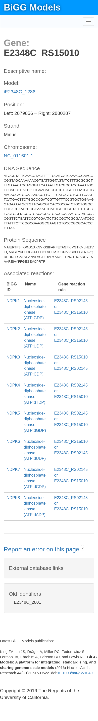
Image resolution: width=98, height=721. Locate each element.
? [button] (82, 548)
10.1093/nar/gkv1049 (75, 673)
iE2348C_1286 (19, 91)
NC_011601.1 (18, 155)
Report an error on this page (42, 549)
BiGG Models (32, 7)
